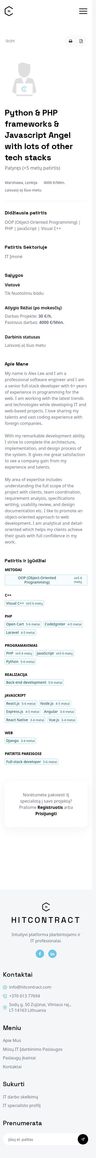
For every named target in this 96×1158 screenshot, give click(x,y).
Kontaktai (12, 1067)
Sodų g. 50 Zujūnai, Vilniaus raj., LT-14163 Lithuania (37, 1007)
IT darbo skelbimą (20, 1097)
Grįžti (10, 41)
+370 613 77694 (21, 996)
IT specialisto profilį (22, 1105)
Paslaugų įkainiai (19, 1058)
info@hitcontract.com (27, 987)
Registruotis (50, 807)
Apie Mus (12, 1040)
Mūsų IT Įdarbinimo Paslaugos (33, 1049)
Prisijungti (46, 813)
